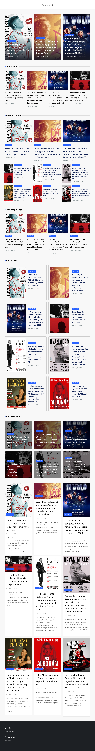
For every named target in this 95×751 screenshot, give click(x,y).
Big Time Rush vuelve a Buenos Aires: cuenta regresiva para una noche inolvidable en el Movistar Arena (81, 193)
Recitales (11, 41)
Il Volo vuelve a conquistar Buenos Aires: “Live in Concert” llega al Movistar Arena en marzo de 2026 (58, 98)
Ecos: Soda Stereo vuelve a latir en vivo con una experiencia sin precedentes (79, 317)
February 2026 (9, 732)
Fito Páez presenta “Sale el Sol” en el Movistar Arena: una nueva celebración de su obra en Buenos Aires (52, 172)
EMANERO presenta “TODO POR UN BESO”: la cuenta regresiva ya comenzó (17, 151)
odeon (47, 4)
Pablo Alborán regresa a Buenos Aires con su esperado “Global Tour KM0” (79, 391)
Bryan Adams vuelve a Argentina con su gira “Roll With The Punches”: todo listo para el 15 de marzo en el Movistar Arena (76, 467)
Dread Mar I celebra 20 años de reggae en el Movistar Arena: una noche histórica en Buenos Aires (47, 47)
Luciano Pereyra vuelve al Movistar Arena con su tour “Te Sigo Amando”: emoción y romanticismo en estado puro (22, 193)
